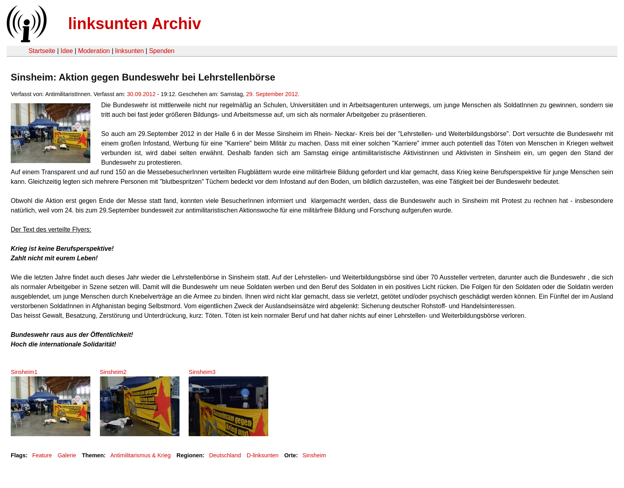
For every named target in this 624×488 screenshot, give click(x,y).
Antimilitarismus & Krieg (140, 455)
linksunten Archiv (134, 23)
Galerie (67, 455)
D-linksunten (263, 455)
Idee (66, 50)
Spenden (161, 50)
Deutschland (225, 455)
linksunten (129, 50)
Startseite (41, 50)
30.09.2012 (141, 94)
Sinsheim (314, 455)
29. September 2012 (272, 94)
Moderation (94, 50)
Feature (42, 455)
